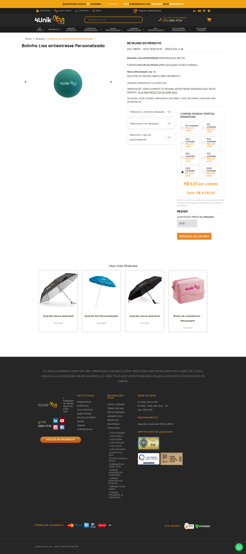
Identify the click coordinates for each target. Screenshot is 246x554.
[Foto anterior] (25, 82)
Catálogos (43, 10)
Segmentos (53, 29)
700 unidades (211, 157)
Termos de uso (115, 408)
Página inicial (84, 402)
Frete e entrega (115, 412)
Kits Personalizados (155, 29)
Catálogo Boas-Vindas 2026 (117, 465)
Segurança (113, 424)
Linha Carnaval (116, 442)
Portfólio (82, 10)
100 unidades (211, 128)
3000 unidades (211, 172)
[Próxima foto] (111, 82)
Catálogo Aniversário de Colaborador (116, 472)
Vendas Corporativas (147, 11)
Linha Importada (117, 449)
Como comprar (116, 404)
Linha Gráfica (115, 436)
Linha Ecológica (117, 432)
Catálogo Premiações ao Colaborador (116, 495)
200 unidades (190, 143)
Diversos (40, 38)
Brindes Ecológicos (71, 29)
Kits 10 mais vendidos (201, 29)
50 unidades (191, 128)
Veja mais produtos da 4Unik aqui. (158, 92)
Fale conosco (85, 409)
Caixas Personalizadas (113, 29)
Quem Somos (63, 10)
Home (28, 38)
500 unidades (190, 157)
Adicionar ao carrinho (194, 236)
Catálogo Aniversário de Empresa (116, 480)
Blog (97, 10)
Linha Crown (115, 446)
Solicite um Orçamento (175, 19)
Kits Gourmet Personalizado (179, 29)
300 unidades (211, 143)
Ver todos (39, 29)
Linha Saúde (115, 439)
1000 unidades (190, 172)
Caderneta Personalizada (91, 29)
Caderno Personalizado (134, 29)
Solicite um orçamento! (60, 439)
